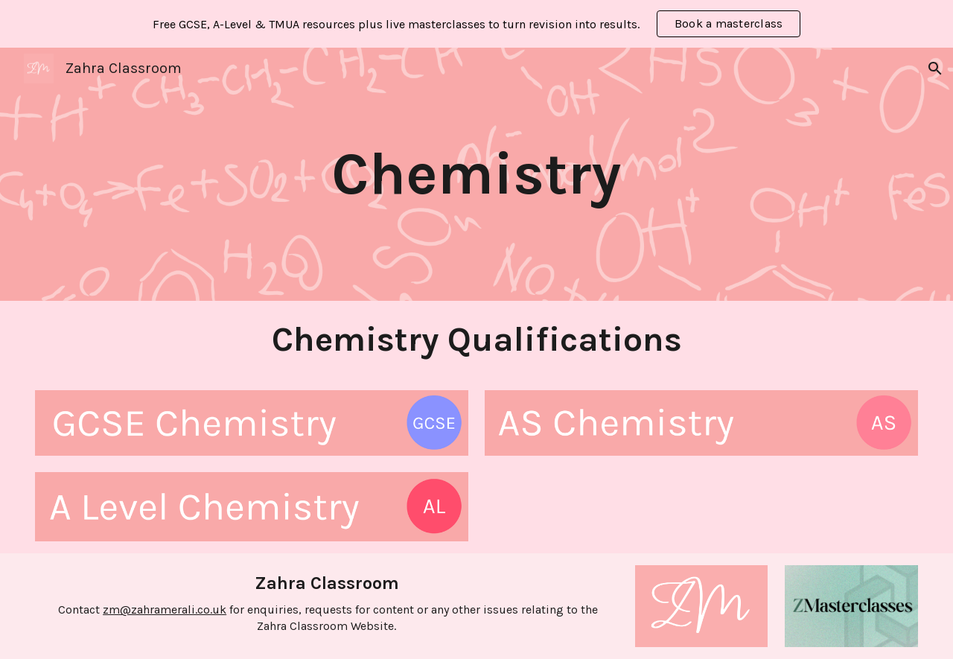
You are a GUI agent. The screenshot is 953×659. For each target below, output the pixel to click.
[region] (476, 24)
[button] (935, 68)
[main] (476, 174)
